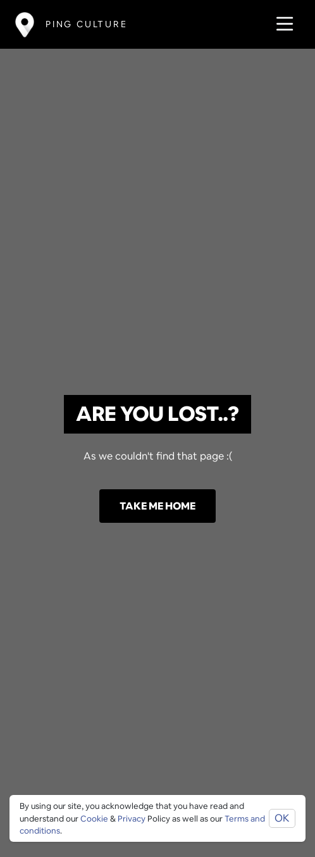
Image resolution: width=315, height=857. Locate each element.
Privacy (131, 818)
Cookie (94, 818)
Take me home (157, 506)
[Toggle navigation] (281, 24)
